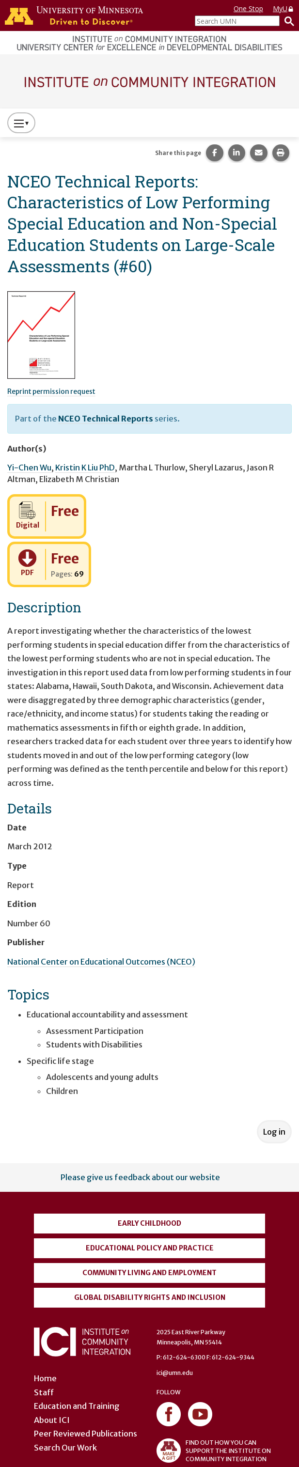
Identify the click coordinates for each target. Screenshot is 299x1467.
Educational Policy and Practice (150, 1248)
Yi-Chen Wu (29, 467)
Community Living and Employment (149, 1272)
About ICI (52, 1420)
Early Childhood (149, 1223)
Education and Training (77, 1406)
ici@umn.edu (175, 1372)
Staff (44, 1392)
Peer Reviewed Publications (85, 1433)
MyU (283, 8)
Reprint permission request (51, 391)
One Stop (248, 8)
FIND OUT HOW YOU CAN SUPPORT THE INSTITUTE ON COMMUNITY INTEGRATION (214, 1450)
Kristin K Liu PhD (85, 467)
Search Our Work (65, 1447)
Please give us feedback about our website (140, 1177)
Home (45, 1378)
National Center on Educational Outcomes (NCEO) (101, 962)
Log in (274, 1132)
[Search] (287, 21)
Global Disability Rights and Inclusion (149, 1297)
